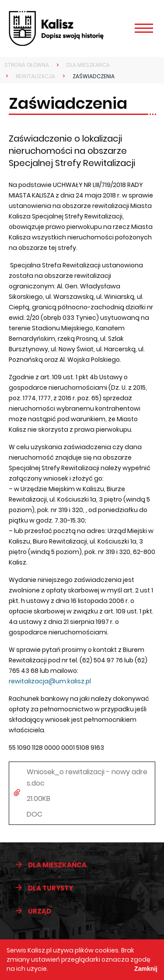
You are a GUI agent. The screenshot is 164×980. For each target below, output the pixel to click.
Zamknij (145, 969)
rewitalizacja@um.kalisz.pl (50, 681)
